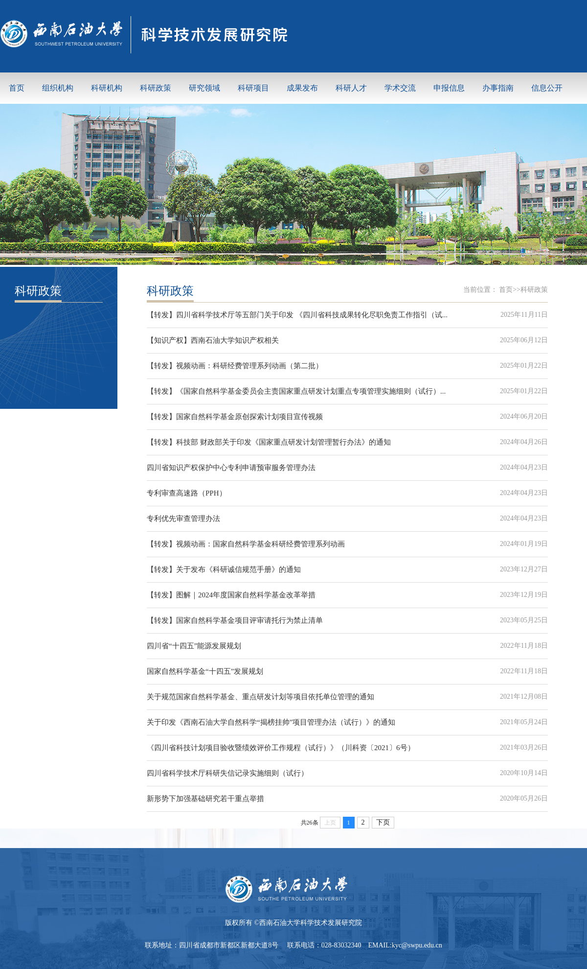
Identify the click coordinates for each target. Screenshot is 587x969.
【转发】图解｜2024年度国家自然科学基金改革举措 (231, 595)
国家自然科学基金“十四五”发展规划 (205, 671)
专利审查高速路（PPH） (186, 493)
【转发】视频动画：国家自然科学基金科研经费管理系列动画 (246, 544)
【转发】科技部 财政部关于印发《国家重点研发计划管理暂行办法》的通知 (269, 442)
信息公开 (547, 88)
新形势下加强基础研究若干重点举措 (205, 799)
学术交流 (400, 88)
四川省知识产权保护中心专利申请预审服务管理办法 (231, 468)
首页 (16, 88)
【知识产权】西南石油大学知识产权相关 (213, 340)
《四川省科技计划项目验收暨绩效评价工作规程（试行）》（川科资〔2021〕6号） (281, 748)
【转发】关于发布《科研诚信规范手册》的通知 (224, 569)
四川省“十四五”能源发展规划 (194, 646)
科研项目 (253, 88)
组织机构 (57, 88)
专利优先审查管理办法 (183, 518)
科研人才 (351, 88)
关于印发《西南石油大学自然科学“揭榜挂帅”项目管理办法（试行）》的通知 (271, 722)
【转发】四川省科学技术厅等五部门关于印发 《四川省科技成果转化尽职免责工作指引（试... (297, 315)
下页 (383, 822)
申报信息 (449, 88)
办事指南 (498, 88)
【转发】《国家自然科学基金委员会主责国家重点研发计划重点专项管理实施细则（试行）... (296, 391)
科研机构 (106, 88)
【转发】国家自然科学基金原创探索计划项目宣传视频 (235, 417)
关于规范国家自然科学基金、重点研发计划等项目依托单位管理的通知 (260, 697)
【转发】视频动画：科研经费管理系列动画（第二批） (235, 366)
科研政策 (155, 88)
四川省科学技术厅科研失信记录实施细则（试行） (227, 773)
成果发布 (302, 88)
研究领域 (204, 88)
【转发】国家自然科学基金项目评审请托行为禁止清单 (235, 620)
